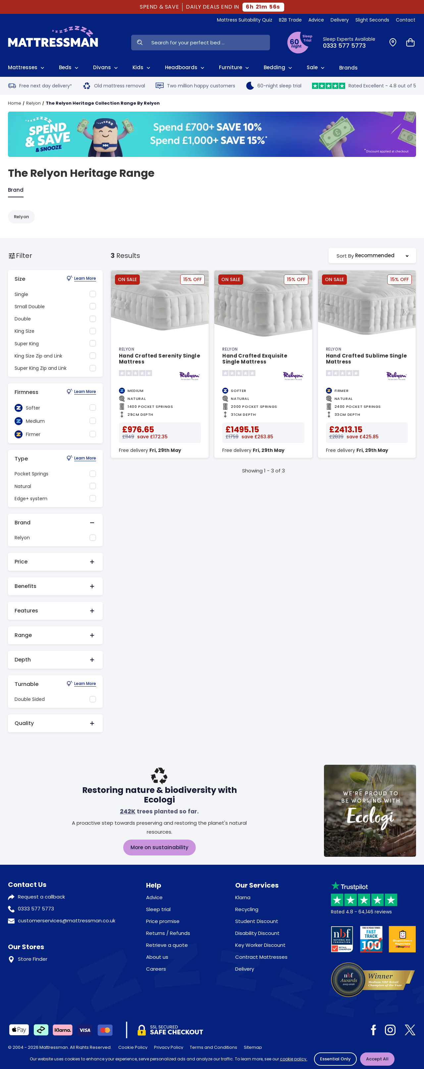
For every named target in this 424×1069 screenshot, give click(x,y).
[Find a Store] (393, 42)
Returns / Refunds (168, 933)
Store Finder (32, 958)
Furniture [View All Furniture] (234, 67)
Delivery (244, 968)
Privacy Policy (168, 1047)
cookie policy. (293, 1059)
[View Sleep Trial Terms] (299, 42)
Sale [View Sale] (316, 67)
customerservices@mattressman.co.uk (66, 920)
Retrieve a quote (167, 945)
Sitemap (253, 1047)
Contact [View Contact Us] (405, 20)
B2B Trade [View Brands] (290, 20)
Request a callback (41, 896)
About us (157, 956)
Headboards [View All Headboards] (185, 67)
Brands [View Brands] (348, 67)
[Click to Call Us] (352, 42)
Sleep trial (158, 909)
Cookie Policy (132, 1047)
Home (14, 103)
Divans (106, 67)
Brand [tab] (16, 189)
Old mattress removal (114, 86)
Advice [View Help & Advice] (316, 20)
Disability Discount (257, 933)
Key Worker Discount (260, 945)
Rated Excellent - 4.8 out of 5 (364, 85)
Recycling (246, 909)
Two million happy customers (195, 86)
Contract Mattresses (261, 956)
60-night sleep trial (273, 86)
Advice (154, 897)
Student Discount (256, 921)
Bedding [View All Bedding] (278, 67)
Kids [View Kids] (142, 67)
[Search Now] (139, 42)
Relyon (33, 103)
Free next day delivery (40, 86)
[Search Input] (209, 42)
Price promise (163, 921)
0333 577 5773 (36, 908)
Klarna (242, 897)
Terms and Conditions (213, 1047)
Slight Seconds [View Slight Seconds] (372, 20)
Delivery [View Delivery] (340, 20)
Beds (69, 67)
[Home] (53, 42)
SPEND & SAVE (159, 7)
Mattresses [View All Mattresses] (27, 67)
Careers (156, 968)
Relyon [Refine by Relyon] (21, 217)
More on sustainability (159, 847)
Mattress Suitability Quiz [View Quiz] (244, 20)
